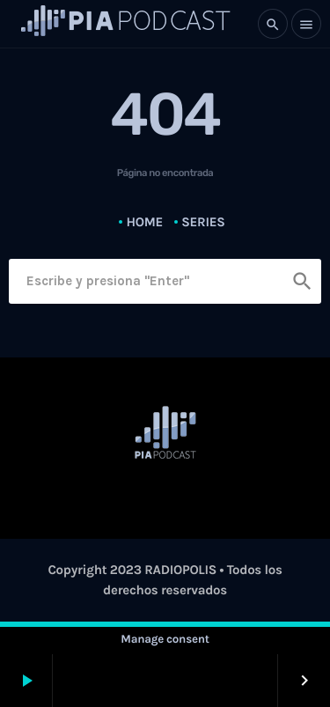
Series (202, 222)
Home (144, 222)
